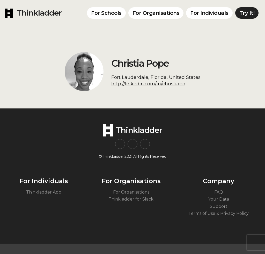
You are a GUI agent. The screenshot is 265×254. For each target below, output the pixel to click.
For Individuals (209, 13)
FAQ (218, 192)
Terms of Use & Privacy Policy (218, 213)
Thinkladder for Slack (131, 199)
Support (218, 206)
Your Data (218, 199)
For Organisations (156, 13)
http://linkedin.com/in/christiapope (151, 84)
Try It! (247, 13)
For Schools (106, 13)
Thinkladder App (43, 192)
